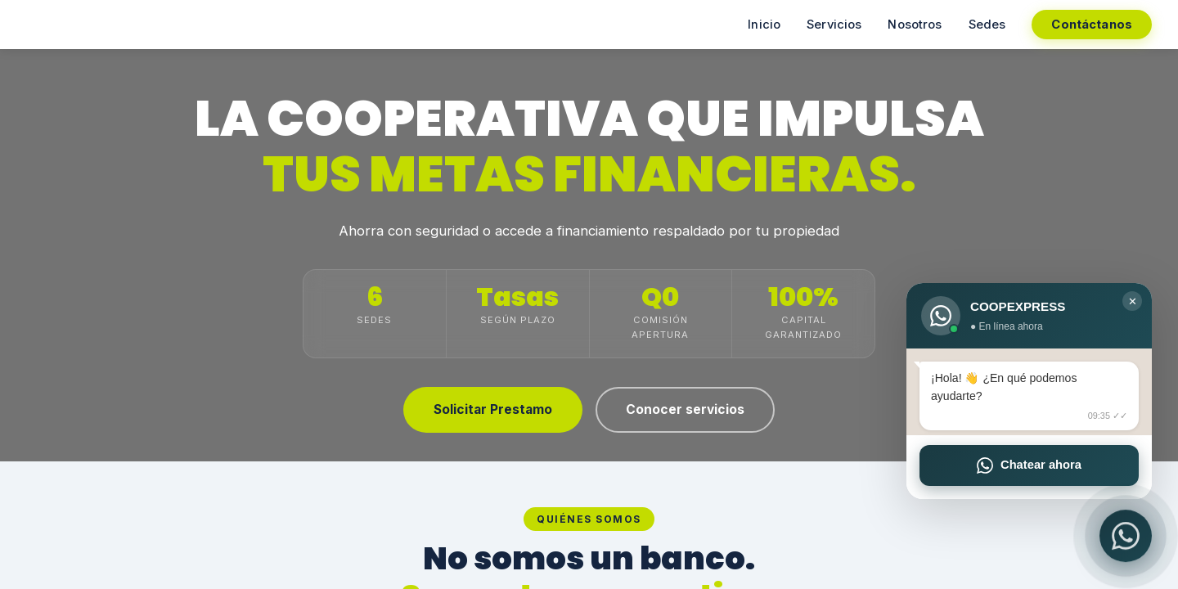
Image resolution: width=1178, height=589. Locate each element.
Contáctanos (1091, 24)
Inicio (764, 24)
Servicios (834, 24)
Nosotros (915, 24)
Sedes (987, 24)
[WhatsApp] (1125, 536)
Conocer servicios (685, 409)
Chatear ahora (1029, 465)
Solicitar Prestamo (493, 409)
